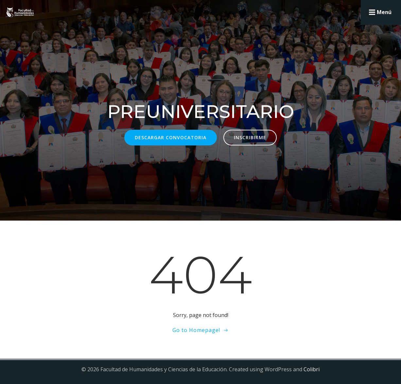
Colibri (312, 369)
